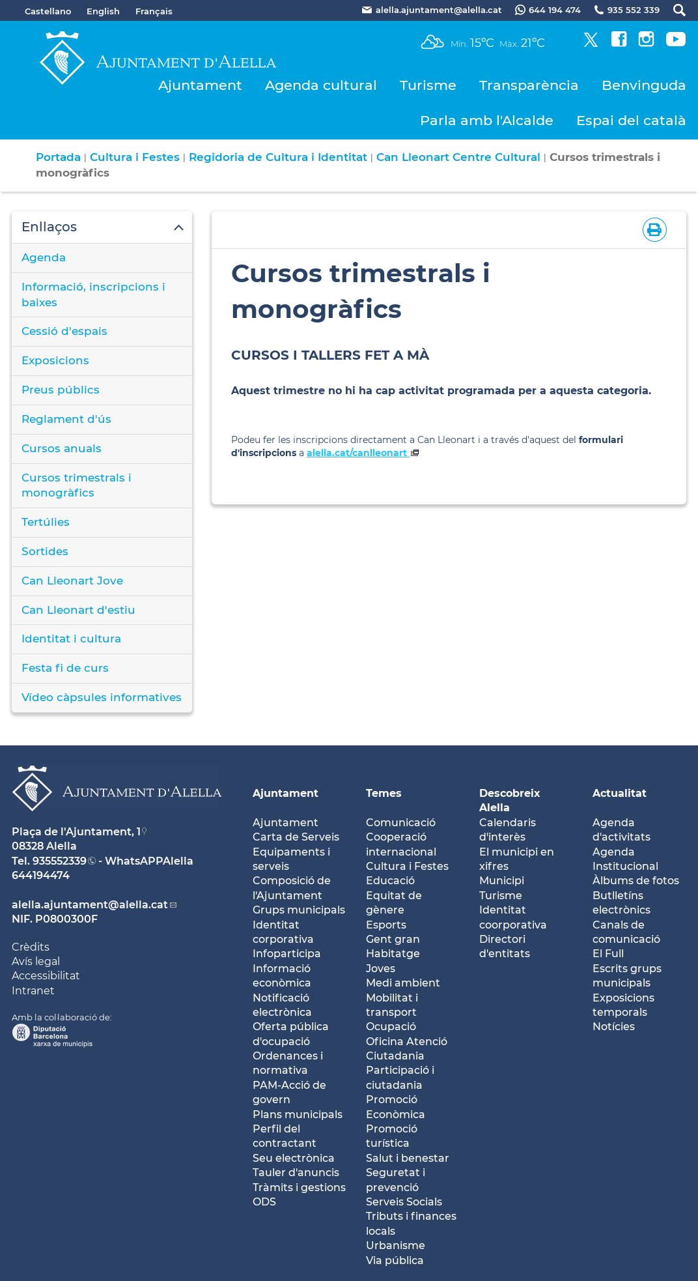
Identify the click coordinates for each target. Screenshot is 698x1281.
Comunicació (401, 822)
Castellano (48, 11)
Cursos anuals (61, 448)
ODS (264, 1202)
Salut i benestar (407, 1158)
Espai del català (631, 120)
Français (154, 11)
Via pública (395, 1260)
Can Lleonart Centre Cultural (458, 157)
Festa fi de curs (65, 667)
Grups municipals (299, 910)
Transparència (529, 85)
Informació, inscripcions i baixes (93, 294)
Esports (386, 925)
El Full (608, 953)
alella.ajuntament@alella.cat (90, 905)
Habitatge (393, 953)
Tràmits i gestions (299, 1187)
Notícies (614, 1026)
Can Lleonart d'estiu (78, 609)
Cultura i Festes (135, 157)
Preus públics (60, 389)
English (103, 11)
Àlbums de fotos (636, 880)
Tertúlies (45, 521)
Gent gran (393, 939)
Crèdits (30, 947)
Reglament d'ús (66, 418)
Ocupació (391, 1026)
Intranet (33, 991)
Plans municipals (297, 1114)
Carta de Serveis (296, 837)
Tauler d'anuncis (296, 1172)
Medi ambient (403, 983)
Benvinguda (644, 85)
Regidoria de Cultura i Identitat (278, 157)
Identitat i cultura (71, 638)
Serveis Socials (404, 1202)
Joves (380, 968)
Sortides (44, 551)
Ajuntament (200, 85)
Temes (384, 793)
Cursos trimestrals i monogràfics (76, 485)
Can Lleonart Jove (72, 580)
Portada (58, 157)
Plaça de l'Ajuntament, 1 (76, 832)
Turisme (428, 85)
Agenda (43, 257)
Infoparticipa (287, 953)
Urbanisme (395, 1245)
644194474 (41, 875)
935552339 (60, 861)
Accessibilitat (46, 976)
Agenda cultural (321, 85)
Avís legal (36, 961)
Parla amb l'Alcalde (486, 120)
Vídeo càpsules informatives (101, 697)
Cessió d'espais (64, 331)
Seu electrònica (294, 1158)
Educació (390, 880)
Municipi (501, 880)
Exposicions (55, 360)
